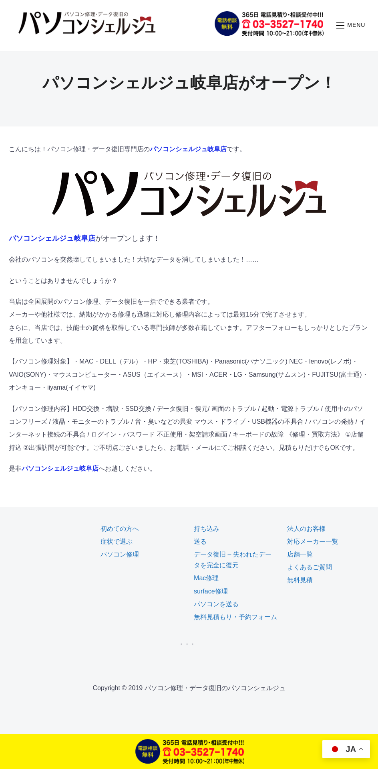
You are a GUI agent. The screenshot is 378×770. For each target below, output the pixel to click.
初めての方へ (120, 529)
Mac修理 (206, 579)
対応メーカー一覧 (312, 542)
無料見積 (300, 581)
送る (200, 542)
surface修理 (210, 592)
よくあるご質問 (309, 568)
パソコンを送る (216, 605)
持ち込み (206, 529)
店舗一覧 (300, 555)
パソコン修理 (120, 555)
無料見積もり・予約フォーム (235, 618)
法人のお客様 (306, 529)
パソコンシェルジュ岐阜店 (188, 150)
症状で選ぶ (117, 542)
